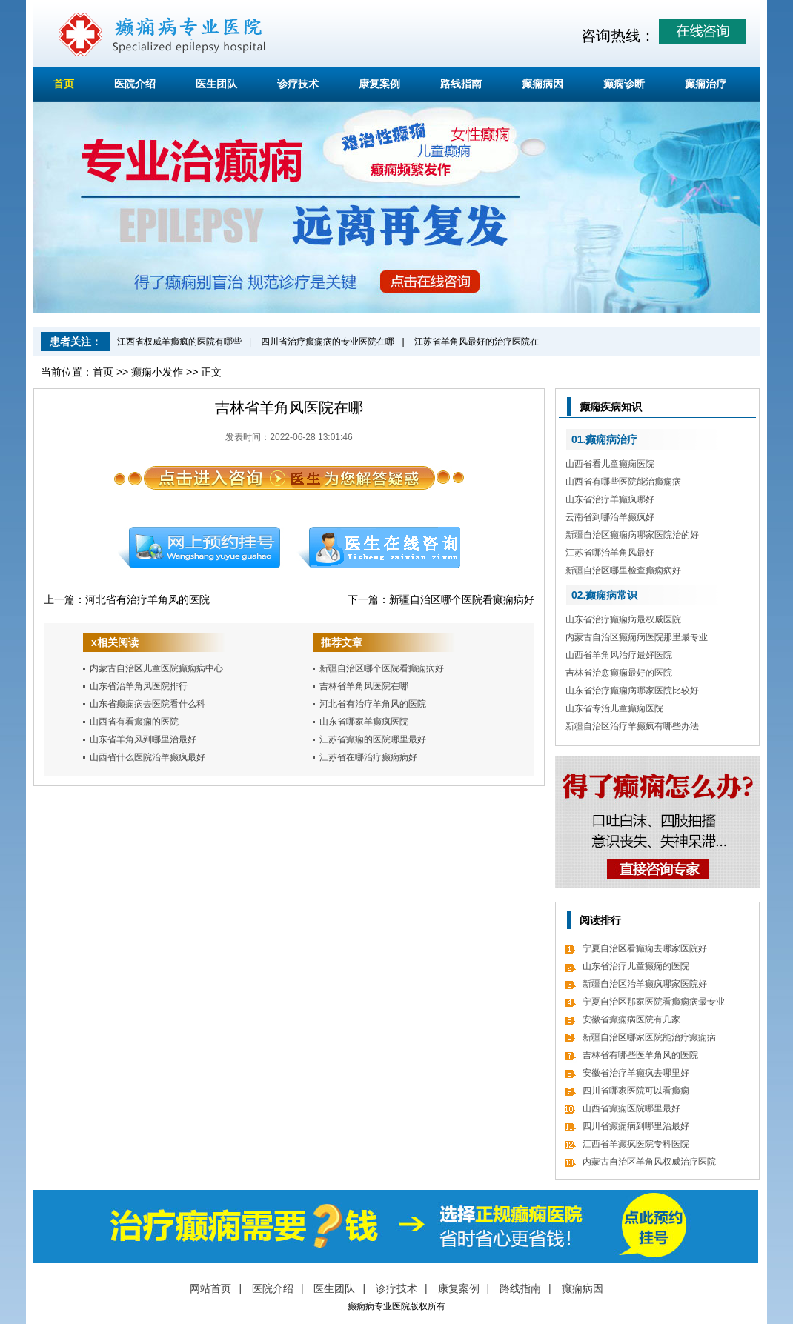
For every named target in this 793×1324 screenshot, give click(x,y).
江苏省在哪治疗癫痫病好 (368, 757)
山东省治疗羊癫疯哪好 (609, 499)
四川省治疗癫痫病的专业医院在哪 (327, 341)
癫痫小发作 (157, 372)
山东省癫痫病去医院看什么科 (147, 704)
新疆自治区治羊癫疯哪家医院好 (645, 984)
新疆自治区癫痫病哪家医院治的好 (632, 535)
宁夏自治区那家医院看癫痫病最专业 (654, 1002)
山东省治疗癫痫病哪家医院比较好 (632, 690)
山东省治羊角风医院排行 (139, 686)
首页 (63, 84)
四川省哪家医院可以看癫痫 (636, 1090)
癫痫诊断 (624, 84)
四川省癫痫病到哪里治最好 (636, 1126)
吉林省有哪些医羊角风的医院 (640, 1055)
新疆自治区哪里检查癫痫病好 (623, 570)
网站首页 (210, 1288)
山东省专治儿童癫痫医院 (614, 708)
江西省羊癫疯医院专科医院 (636, 1144)
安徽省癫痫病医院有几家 (631, 1019)
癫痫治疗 (705, 84)
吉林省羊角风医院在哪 (363, 686)
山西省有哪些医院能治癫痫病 (623, 481)
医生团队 (216, 84)
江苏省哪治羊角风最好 (609, 553)
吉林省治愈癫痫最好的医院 (618, 673)
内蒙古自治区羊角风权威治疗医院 (649, 1162)
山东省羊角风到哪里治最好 (143, 739)
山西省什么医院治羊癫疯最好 (147, 757)
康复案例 (379, 84)
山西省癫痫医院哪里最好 (631, 1108)
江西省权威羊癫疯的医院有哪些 (179, 341)
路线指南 (461, 84)
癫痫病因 (542, 84)
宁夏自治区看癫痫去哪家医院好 (645, 948)
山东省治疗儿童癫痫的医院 (636, 966)
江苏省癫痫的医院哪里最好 (372, 739)
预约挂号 (198, 547)
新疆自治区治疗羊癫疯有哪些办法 (632, 726)
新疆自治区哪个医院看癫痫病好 (461, 599)
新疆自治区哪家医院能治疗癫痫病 (649, 1037)
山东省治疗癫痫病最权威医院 (623, 619)
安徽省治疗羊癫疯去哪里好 (636, 1073)
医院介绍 (135, 84)
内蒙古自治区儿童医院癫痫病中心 (156, 668)
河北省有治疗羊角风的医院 (147, 599)
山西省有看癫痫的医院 (134, 721)
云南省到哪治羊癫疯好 (609, 517)
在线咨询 (379, 547)
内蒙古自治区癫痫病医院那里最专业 (636, 637)
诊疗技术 (298, 84)
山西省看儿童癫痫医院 (609, 464)
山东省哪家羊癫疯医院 (363, 721)
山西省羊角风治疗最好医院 (618, 655)
